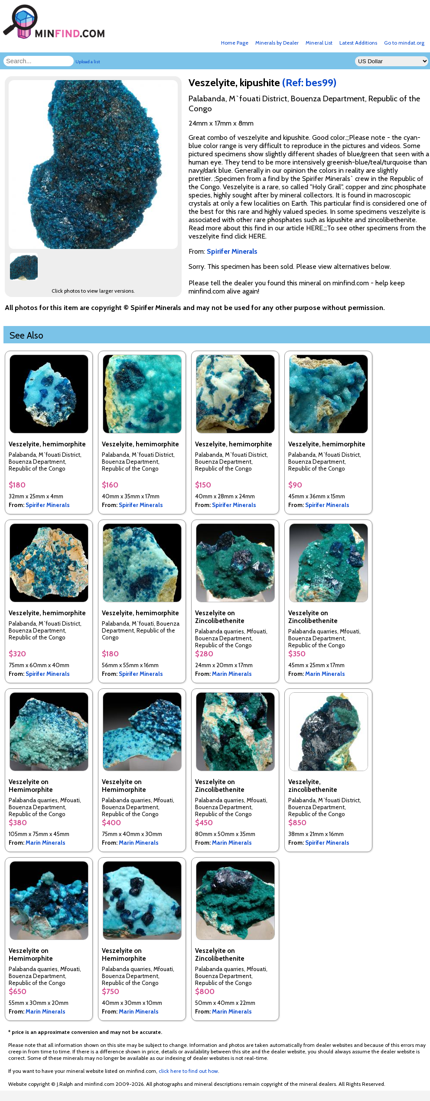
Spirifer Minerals (48, 504)
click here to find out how (188, 1071)
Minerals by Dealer (277, 42)
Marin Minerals (232, 673)
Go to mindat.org (404, 42)
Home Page (234, 42)
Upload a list (87, 62)
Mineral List (319, 42)
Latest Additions (358, 42)
